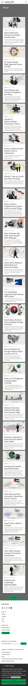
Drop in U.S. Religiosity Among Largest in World (13, 380)
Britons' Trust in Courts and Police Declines (14, 177)
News (3, 619)
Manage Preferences (13, 683)
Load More (14, 597)
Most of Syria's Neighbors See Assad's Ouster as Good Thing (13, 206)
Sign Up (24, 643)
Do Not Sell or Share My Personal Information (12, 658)
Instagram (7, 608)
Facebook (9, 608)
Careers (3, 614)
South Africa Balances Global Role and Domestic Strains (13, 265)
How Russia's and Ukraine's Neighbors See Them (12, 92)
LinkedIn (2, 608)
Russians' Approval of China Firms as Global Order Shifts (13, 439)
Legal (2, 656)
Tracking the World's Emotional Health (12, 467)
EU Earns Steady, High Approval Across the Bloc (13, 64)
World (6, 30)
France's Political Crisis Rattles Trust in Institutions (13, 150)
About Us (4, 611)
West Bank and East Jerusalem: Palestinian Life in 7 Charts (13, 496)
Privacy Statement (5, 654)
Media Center (5, 625)
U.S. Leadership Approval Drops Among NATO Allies (13, 294)
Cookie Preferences (6, 652)
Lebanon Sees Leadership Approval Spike (10, 582)
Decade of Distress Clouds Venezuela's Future (12, 121)
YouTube (11, 608)
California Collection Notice (7, 661)
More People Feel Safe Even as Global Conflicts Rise (12, 35)
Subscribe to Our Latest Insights (8, 641)
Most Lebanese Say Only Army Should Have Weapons (12, 235)
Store (3, 621)
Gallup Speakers (5, 627)
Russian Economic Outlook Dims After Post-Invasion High (12, 410)
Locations (4, 616)
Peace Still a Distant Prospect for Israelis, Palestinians (12, 553)
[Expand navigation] (2, 2)
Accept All (14, 680)
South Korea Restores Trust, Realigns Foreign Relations (13, 322)
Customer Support (6, 630)
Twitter (4, 608)
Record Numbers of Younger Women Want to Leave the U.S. (13, 351)
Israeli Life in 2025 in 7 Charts (13, 524)
